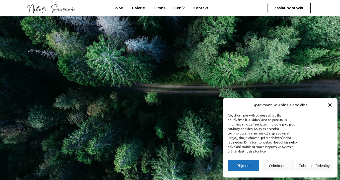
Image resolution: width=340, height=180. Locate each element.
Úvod (118, 8)
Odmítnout (277, 166)
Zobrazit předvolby (314, 166)
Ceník (179, 8)
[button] (329, 105)
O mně (159, 8)
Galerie (138, 8)
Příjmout (243, 166)
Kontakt (200, 8)
